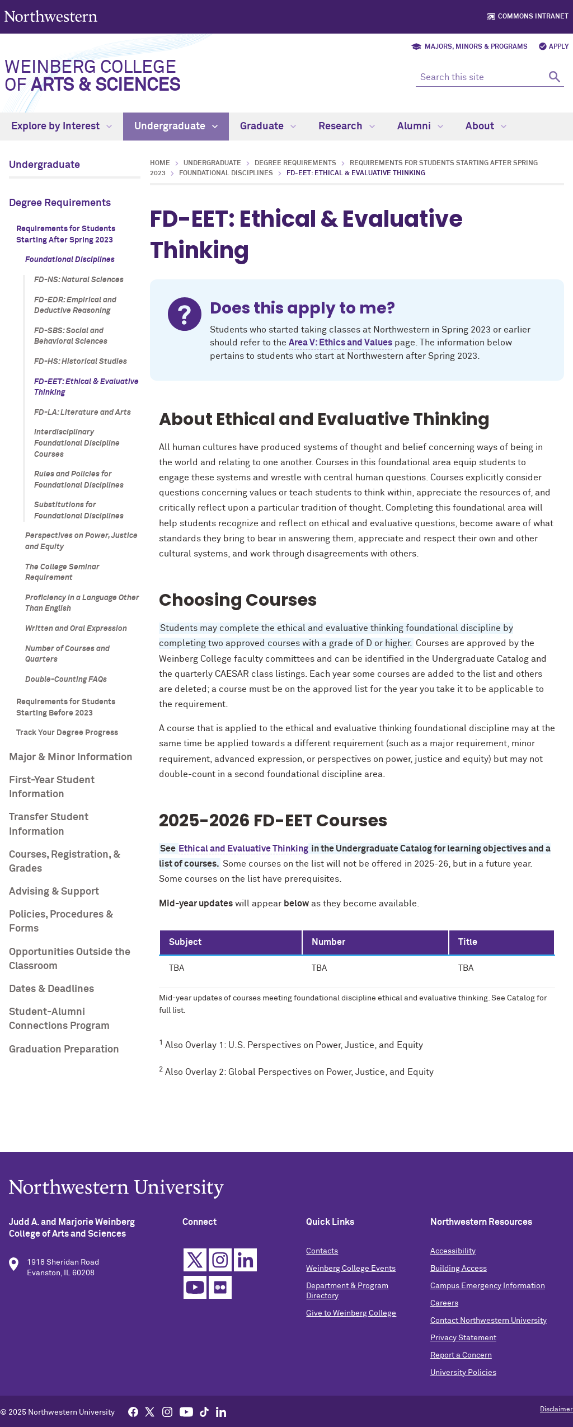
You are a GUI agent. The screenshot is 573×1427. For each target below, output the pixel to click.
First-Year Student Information (52, 787)
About (486, 126)
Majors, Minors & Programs (476, 47)
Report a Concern (461, 1358)
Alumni (420, 126)
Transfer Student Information (48, 824)
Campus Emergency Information (487, 1288)
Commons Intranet (533, 16)
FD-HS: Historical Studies (80, 362)
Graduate (268, 126)
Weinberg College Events (351, 1271)
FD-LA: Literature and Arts (82, 413)
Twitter (195, 1262)
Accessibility (453, 1253)
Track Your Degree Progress (67, 733)
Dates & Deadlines (51, 989)
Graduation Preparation (64, 1050)
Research (346, 126)
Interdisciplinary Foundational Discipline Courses (77, 443)
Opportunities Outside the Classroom (69, 959)
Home (160, 163)
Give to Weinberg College (351, 1316)
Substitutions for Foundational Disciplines (79, 510)
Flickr (220, 1289)
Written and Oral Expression (76, 629)
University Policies (463, 1375)
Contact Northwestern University (488, 1323)
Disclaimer (556, 1409)
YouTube (195, 1289)
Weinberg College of (92, 77)
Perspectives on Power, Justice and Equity (81, 541)
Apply (559, 47)
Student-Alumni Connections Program (59, 1019)
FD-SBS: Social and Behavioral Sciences (70, 336)
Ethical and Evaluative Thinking (243, 848)
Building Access (458, 1271)
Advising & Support (54, 892)
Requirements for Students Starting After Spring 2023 (65, 234)
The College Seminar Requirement (62, 572)
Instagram (220, 1262)
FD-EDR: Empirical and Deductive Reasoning (75, 305)
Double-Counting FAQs (66, 680)
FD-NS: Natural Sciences (79, 280)
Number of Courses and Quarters (67, 654)
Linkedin (245, 1262)
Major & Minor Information (71, 757)
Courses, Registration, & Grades (64, 862)
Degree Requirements (60, 203)
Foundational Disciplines (70, 260)
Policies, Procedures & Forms (61, 922)
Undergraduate (176, 126)
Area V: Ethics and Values (340, 342)
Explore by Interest (61, 126)
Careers (444, 1305)
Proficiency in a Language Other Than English (82, 603)
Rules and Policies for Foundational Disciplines (79, 479)
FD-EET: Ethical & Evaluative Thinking (86, 387)
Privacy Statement (463, 1340)
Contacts (322, 1253)
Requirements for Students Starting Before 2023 (65, 707)
